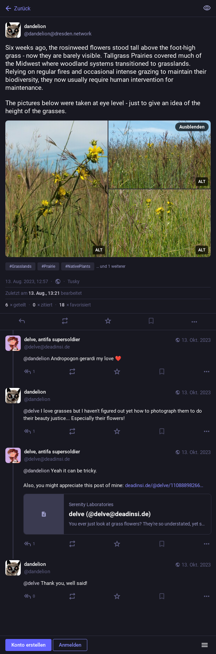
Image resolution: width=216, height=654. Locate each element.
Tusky (74, 281)
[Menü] (205, 645)
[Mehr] (194, 322)
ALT (98, 250)
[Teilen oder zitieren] (65, 321)
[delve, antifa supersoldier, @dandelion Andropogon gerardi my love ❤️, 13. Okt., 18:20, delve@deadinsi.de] (108, 356)
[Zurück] (99, 8)
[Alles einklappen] (207, 8)
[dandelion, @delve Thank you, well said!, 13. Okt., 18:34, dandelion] (108, 581)
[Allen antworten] (29, 372)
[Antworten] (22, 321)
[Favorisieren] (108, 321)
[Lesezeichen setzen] (151, 321)
